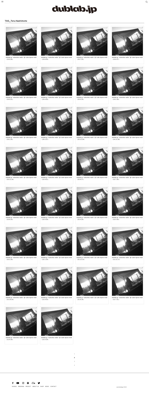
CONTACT (53, 386)
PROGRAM (21, 386)
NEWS (47, 386)
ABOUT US (35, 386)
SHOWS (14, 386)
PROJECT (28, 386)
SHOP (42, 386)
